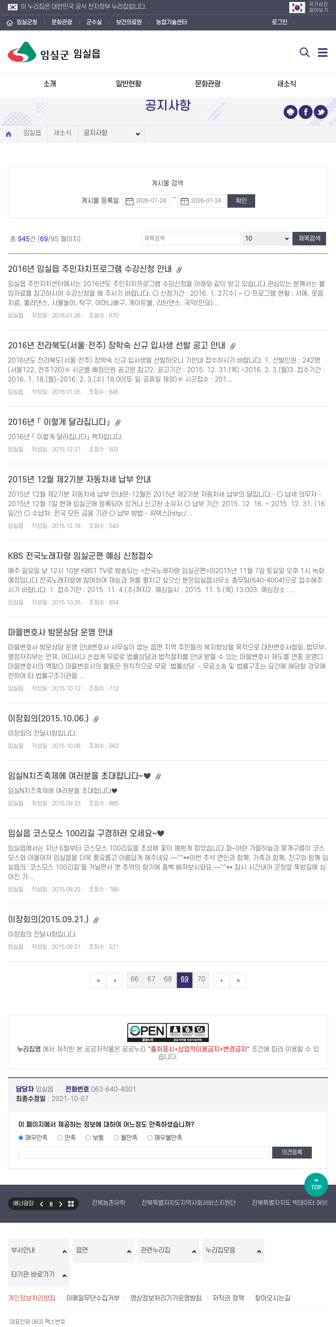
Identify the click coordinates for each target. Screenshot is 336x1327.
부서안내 (38, 1250)
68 (168, 979)
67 (151, 979)
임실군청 (27, 22)
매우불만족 (168, 1138)
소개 (49, 84)
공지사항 (95, 133)
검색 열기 (305, 52)
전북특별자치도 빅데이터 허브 (289, 1203)
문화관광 (62, 22)
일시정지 (51, 1203)
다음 (61, 1203)
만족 (70, 1138)
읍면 (103, 1250)
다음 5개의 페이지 (221, 980)
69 (185, 979)
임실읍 (32, 133)
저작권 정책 (228, 1274)
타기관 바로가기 (297, 1250)
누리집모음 (232, 1250)
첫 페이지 (98, 980)
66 (135, 979)
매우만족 (36, 1138)
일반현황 (128, 84)
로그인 (279, 22)
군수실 (94, 22)
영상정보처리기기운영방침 (166, 1274)
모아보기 (71, 1203)
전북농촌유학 (108, 1203)
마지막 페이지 (238, 980)
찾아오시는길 (272, 1274)
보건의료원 (129, 22)
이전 (41, 1203)
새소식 (286, 84)
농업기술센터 (171, 22)
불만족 (129, 1138)
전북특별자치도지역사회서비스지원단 (188, 1203)
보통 (98, 1138)
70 (201, 979)
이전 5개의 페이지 (114, 980)
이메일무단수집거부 (93, 1274)
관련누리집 (167, 1250)
